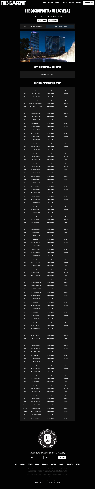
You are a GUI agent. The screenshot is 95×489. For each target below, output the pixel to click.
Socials (71, 3)
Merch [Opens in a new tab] (57, 3)
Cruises (50, 3)
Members (45, 464)
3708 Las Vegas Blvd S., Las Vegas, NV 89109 (47, 16)
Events (44, 3)
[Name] (36, 457)
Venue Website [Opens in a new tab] (42, 20)
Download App (89, 3)
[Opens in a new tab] (48, 482)
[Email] (50, 457)
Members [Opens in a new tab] (64, 3)
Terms (78, 464)
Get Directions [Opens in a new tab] (53, 20)
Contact (78, 3)
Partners (70, 464)
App (16, 464)
